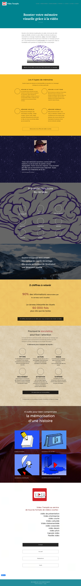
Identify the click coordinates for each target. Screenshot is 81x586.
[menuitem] (35, 3)
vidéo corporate (52, 526)
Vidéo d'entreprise (51, 516)
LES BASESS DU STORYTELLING (22, 477)
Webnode (40, 583)
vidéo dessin (54, 528)
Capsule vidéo (53, 533)
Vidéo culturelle (52, 521)
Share (3, 575)
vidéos (43, 37)
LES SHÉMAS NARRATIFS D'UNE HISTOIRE (51, 477)
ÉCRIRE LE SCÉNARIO (19, 451)
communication (41, 40)
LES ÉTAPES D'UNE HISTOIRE (48, 451)
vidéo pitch (54, 530)
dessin (54, 37)
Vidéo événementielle (50, 523)
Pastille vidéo (53, 535)
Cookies (45, 583)
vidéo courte (53, 518)
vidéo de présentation (49, 513)
